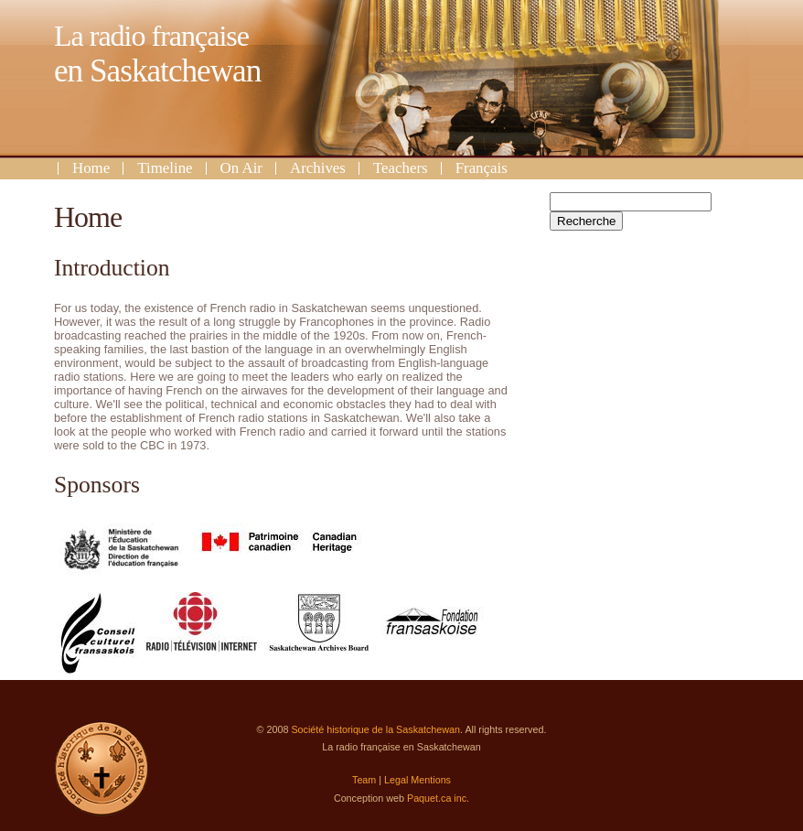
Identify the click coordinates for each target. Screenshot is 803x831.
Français (481, 168)
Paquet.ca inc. (438, 798)
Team (364, 779)
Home (91, 168)
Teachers (400, 168)
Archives (318, 168)
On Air (241, 168)
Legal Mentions (417, 779)
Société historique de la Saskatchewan (375, 729)
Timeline (164, 168)
